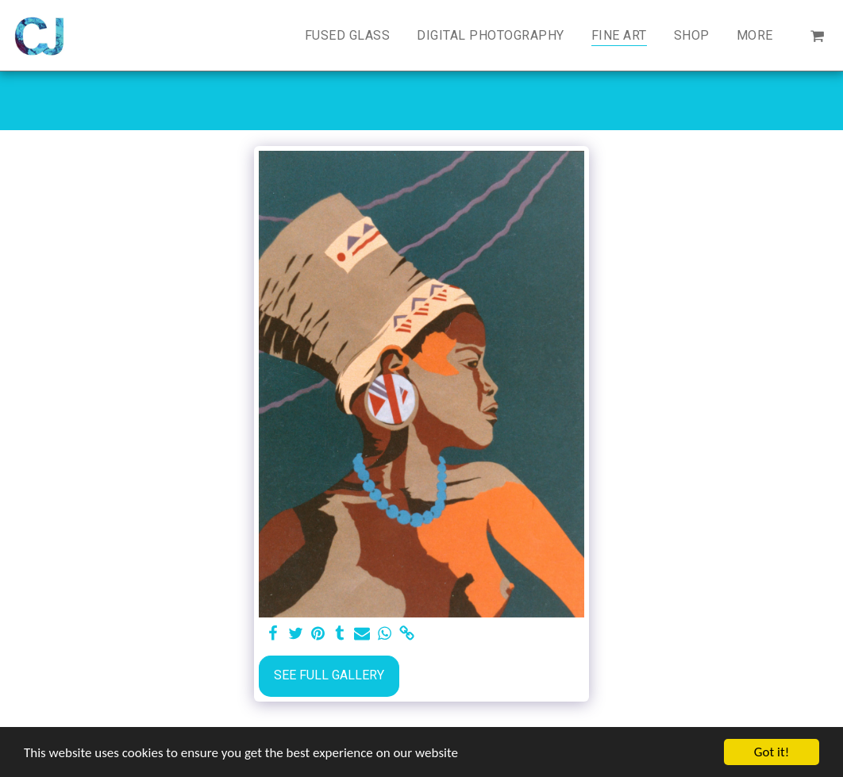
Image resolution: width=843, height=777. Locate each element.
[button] (816, 35)
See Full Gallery (329, 675)
